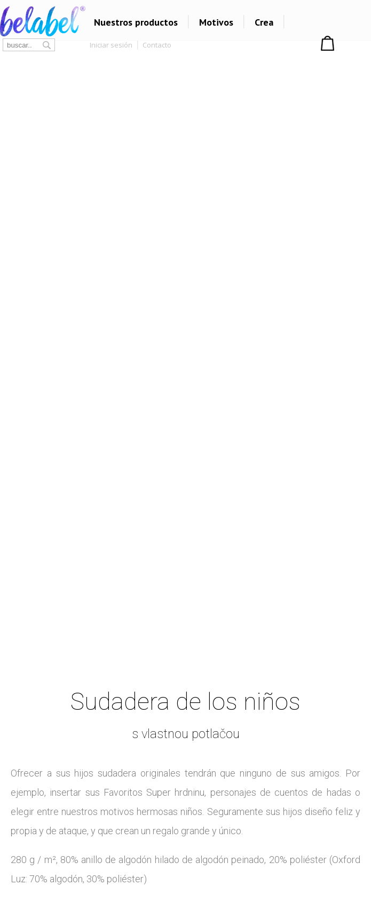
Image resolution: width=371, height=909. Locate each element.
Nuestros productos (136, 22)
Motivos (216, 22)
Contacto (157, 45)
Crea (264, 22)
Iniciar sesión (111, 45)
